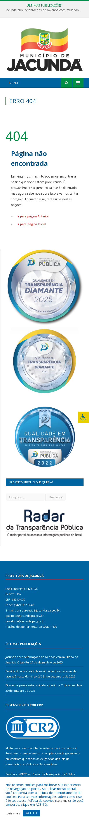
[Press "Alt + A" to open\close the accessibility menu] (83, 417)
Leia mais (63, 800)
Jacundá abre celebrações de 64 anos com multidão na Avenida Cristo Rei (45, 10)
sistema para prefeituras (59, 748)
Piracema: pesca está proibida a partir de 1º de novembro (43, 685)
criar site (32, 748)
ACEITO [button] (31, 813)
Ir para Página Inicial (31, 224)
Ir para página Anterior (33, 216)
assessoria (35, 753)
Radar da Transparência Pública (54, 774)
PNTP (23, 774)
